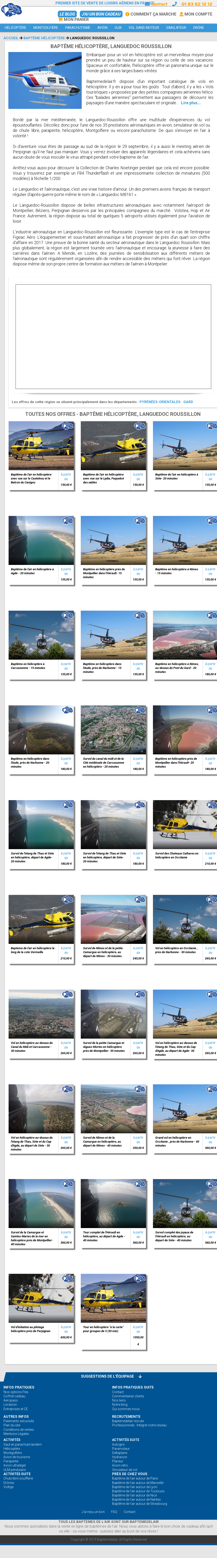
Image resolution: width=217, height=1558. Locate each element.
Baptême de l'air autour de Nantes (136, 1499)
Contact (156, 4)
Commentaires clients (128, 1396)
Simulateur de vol (124, 1470)
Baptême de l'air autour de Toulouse (138, 1491)
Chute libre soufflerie (18, 1478)
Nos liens (119, 1400)
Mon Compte (195, 14)
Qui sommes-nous (126, 1409)
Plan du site (11, 1425)
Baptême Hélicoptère (44, 38)
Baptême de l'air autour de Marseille (137, 1483)
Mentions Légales (16, 1434)
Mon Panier (73, 19)
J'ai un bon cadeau (101, 14)
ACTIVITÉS (11, 1440)
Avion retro (120, 1465)
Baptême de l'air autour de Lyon (134, 1487)
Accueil (11, 38)
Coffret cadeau (14, 1396)
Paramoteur (121, 1448)
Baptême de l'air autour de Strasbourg (139, 1504)
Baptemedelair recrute (128, 1421)
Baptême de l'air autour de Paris (135, 1478)
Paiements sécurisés (18, 1421)
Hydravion (119, 1457)
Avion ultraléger (14, 1465)
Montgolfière (12, 1453)
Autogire (118, 1444)
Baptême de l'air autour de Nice (134, 1495)
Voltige (8, 1487)
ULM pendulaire (14, 1470)
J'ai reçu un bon (93, 1512)
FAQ (114, 1512)
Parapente (10, 1461)
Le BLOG (67, 14)
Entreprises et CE (15, 1409)
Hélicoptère (11, 1448)
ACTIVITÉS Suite (125, 1440)
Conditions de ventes (18, 1429)
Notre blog (119, 1404)
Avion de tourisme (16, 1457)
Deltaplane (119, 1453)
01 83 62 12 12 (196, 4)
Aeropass (10, 1400)
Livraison (10, 1404)
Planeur (117, 1461)
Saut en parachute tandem (22, 1444)
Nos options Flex (15, 1392)
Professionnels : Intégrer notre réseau (139, 1425)
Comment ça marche (150, 14)
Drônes (8, 1483)
